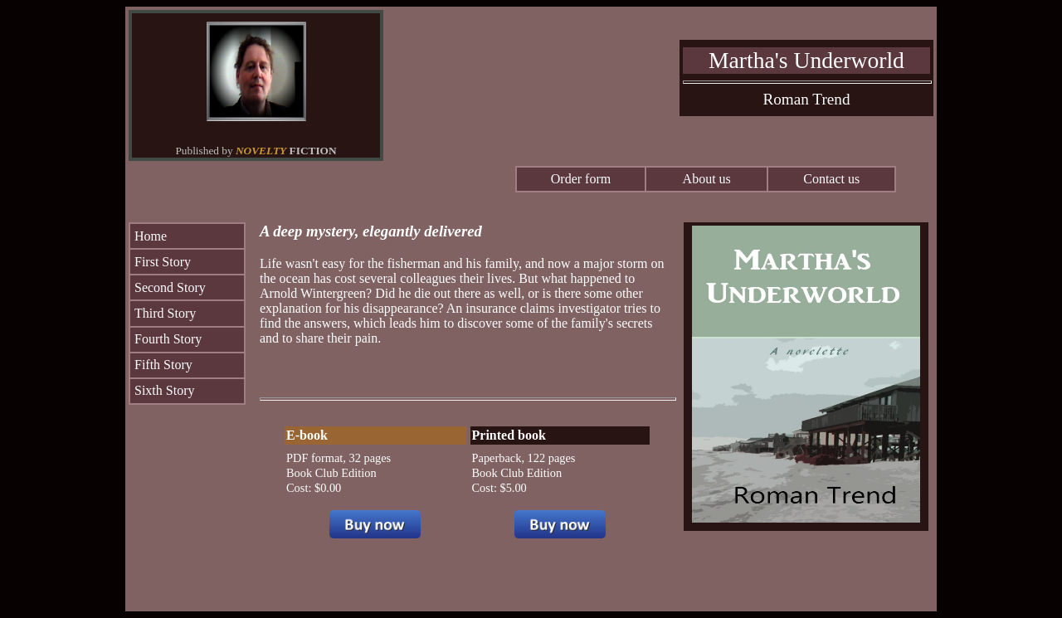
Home (150, 236)
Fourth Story (168, 339)
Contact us (831, 179)
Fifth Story (163, 365)
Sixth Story (164, 390)
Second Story (170, 287)
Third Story (165, 313)
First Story (162, 262)
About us (707, 179)
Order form (581, 179)
